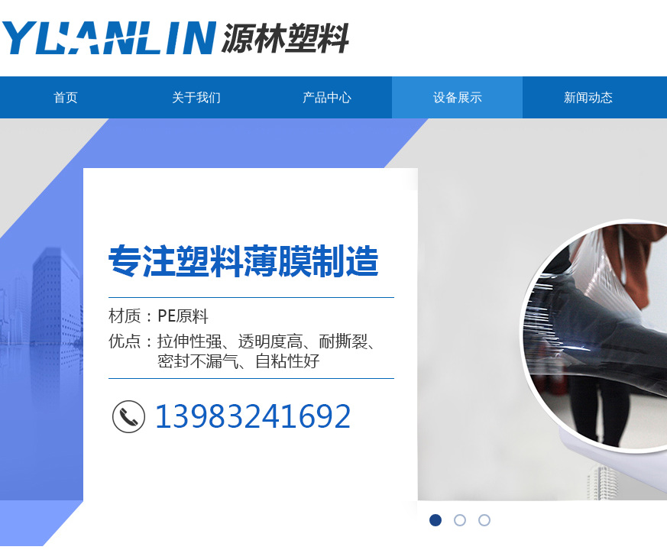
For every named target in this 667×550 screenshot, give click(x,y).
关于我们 (196, 97)
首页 (65, 97)
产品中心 (327, 97)
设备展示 (457, 97)
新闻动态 (588, 97)
